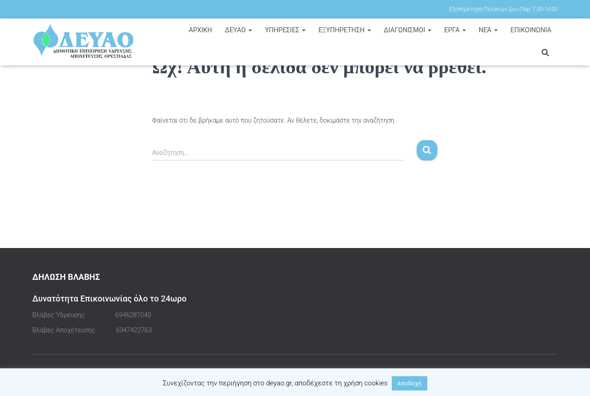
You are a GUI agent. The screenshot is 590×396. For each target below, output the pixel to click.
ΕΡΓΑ (455, 30)
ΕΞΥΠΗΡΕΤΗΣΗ (345, 30)
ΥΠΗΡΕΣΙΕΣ (285, 30)
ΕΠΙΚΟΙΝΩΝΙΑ (531, 30)
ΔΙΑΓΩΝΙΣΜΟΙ (407, 30)
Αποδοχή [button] (409, 383)
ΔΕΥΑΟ (238, 30)
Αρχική (200, 30)
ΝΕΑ (487, 30)
